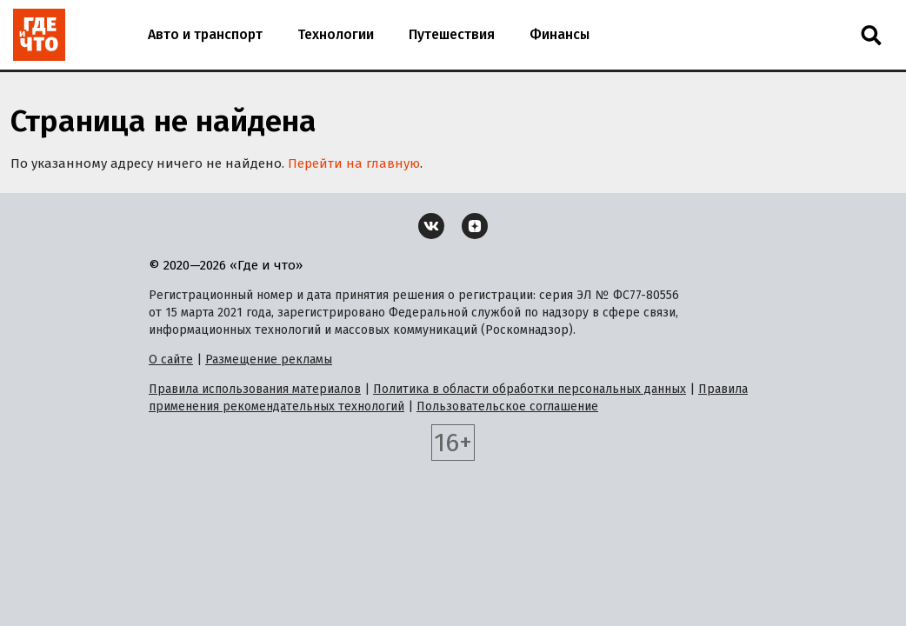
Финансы (560, 34)
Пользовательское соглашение (507, 406)
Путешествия (452, 34)
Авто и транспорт (205, 34)
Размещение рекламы (268, 359)
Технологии (335, 34)
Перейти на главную (354, 163)
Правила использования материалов (255, 389)
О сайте (171, 359)
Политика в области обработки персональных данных (529, 389)
